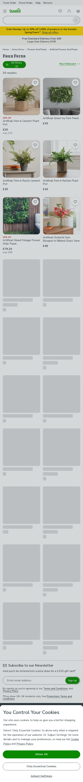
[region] (41, 743)
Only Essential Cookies (42, 766)
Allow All (41, 754)
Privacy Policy (24, 744)
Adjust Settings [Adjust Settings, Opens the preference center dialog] (41, 776)
